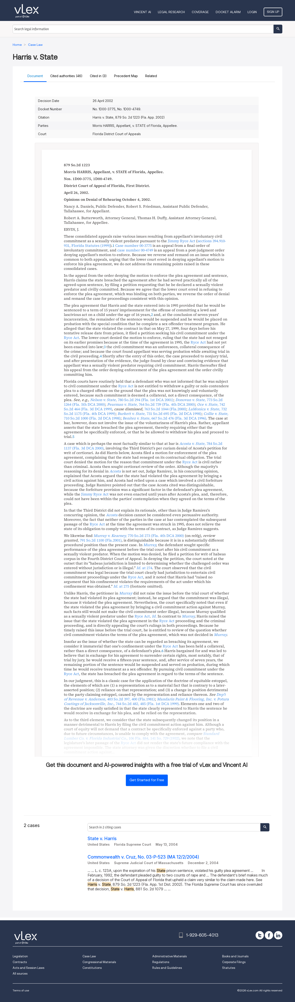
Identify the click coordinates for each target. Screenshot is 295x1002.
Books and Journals (235, 956)
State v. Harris (102, 838)
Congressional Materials (99, 962)
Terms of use (21, 990)
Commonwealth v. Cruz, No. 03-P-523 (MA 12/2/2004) (143, 857)
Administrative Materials (169, 956)
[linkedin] (278, 935)
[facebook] (269, 935)
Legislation (20, 956)
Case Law (89, 956)
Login (252, 12)
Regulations (160, 962)
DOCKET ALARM (228, 12)
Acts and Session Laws (28, 968)
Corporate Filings (233, 962)
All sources (20, 973)
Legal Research (171, 12)
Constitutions (92, 968)
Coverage (200, 12)
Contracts (20, 962)
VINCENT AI (142, 12)
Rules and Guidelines (167, 968)
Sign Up (273, 12)
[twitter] (260, 935)
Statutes (228, 968)
